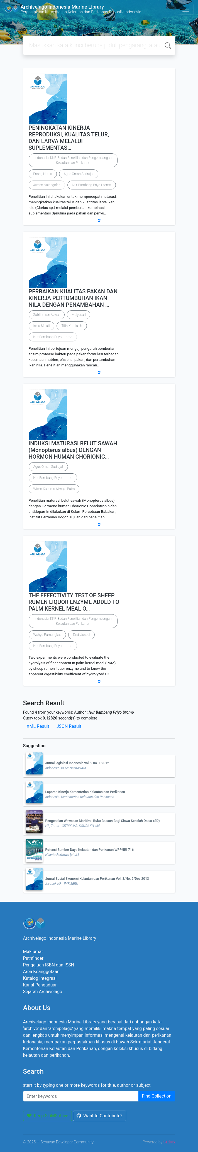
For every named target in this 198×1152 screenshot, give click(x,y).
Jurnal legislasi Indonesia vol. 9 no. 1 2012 (77, 763)
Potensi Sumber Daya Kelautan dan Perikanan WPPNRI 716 (89, 850)
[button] (99, 220)
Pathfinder (33, 958)
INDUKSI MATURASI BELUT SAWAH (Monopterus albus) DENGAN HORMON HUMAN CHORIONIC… (73, 450)
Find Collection (157, 1096)
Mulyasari (78, 315)
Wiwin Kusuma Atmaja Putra (54, 489)
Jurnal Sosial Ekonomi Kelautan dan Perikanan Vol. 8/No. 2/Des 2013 (97, 879)
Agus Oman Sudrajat (79, 174)
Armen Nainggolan (46, 185)
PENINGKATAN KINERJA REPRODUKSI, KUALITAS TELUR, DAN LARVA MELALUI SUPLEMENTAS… (69, 137)
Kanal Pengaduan (40, 985)
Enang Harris (42, 174)
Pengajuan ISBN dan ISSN (48, 965)
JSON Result (69, 726)
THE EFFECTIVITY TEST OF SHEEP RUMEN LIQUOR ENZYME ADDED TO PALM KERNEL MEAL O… (74, 602)
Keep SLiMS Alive (48, 1115)
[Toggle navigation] (186, 9)
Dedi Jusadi (81, 635)
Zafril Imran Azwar (46, 315)
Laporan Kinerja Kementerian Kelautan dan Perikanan (85, 792)
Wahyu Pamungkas (47, 635)
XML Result (38, 726)
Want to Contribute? (100, 1115)
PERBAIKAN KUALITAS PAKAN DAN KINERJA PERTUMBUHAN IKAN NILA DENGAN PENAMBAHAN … (73, 298)
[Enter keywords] (81, 1096)
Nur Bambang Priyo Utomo (91, 185)
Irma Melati (41, 326)
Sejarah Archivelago (42, 991)
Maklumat (33, 951)
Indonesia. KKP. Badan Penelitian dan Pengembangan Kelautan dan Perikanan (73, 160)
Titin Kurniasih (71, 326)
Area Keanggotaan (41, 971)
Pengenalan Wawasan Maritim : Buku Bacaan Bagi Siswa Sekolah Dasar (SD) (102, 821)
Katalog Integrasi (40, 978)
